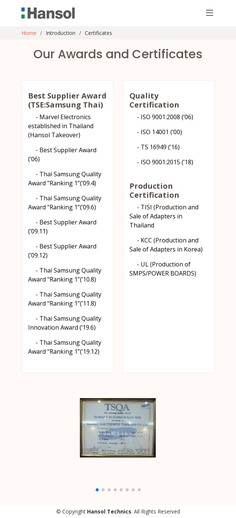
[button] (97, 489)
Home (28, 32)
